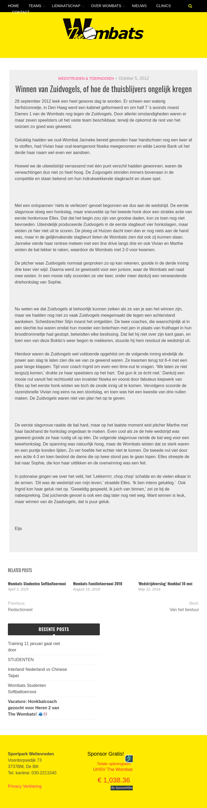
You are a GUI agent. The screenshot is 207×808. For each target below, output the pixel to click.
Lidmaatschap (66, 6)
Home (13, 6)
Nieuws (139, 6)
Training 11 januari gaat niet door (34, 646)
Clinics (163, 6)
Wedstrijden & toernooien (86, 78)
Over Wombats (106, 6)
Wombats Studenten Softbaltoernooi (37, 583)
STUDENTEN (21, 659)
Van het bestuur (184, 609)
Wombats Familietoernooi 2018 (97, 583)
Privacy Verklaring (25, 786)
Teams (34, 6)
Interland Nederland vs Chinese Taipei (37, 672)
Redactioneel (20, 609)
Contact (21, 12)
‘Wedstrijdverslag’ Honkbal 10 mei (165, 583)
